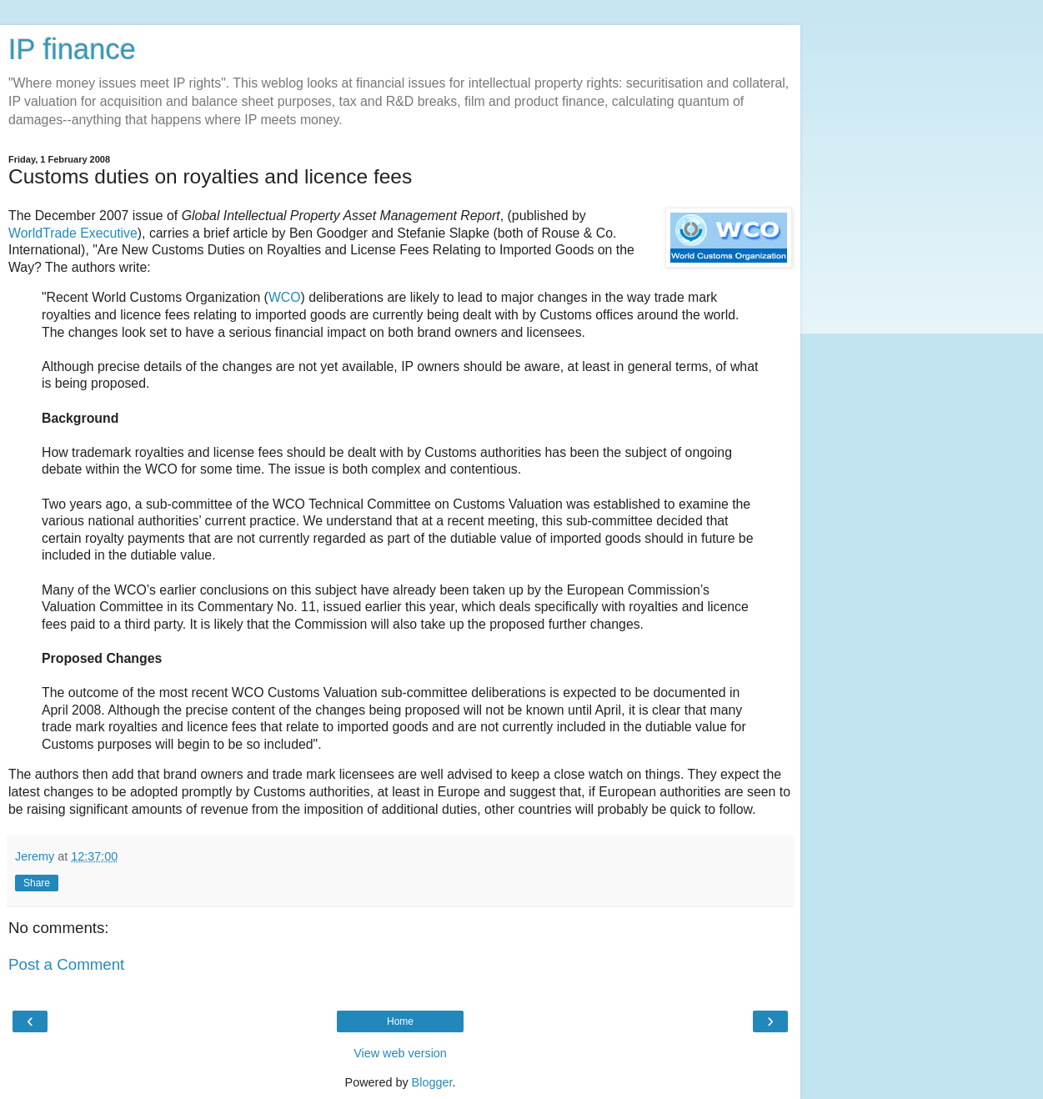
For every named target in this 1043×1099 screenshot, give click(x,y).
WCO (284, 297)
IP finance (72, 49)
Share (36, 883)
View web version (400, 1053)
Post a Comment (66, 964)
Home (400, 1021)
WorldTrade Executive (73, 233)
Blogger (432, 1082)
